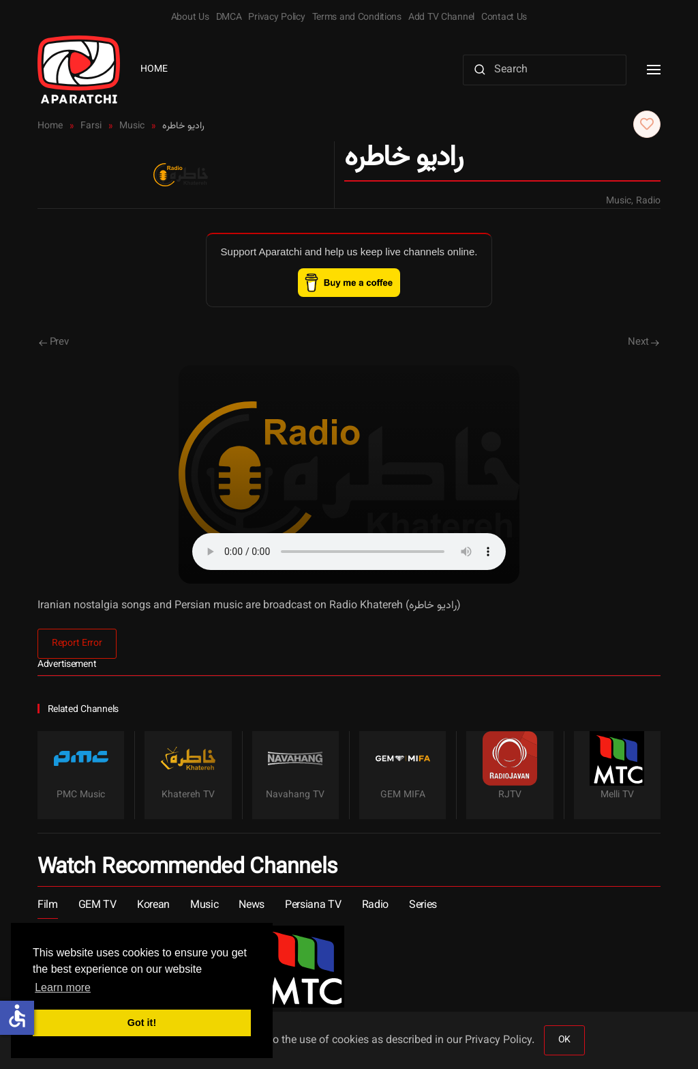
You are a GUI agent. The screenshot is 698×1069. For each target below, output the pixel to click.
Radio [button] (375, 905)
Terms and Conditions (356, 17)
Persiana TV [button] (313, 905)
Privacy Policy (276, 17)
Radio (648, 201)
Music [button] (204, 905)
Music (618, 201)
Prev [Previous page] (54, 342)
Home (154, 69)
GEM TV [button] (97, 905)
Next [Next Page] (643, 342)
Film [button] (47, 905)
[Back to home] (78, 69)
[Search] (544, 70)
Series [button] (423, 905)
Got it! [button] (141, 1022)
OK (564, 1040)
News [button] (251, 905)
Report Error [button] (77, 643)
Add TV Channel (441, 17)
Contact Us (504, 17)
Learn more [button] (63, 987)
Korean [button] (153, 905)
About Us (190, 17)
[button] (654, 69)
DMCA (229, 17)
